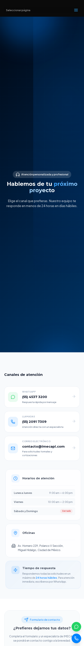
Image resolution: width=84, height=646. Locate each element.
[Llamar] (76, 638)
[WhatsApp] (76, 626)
